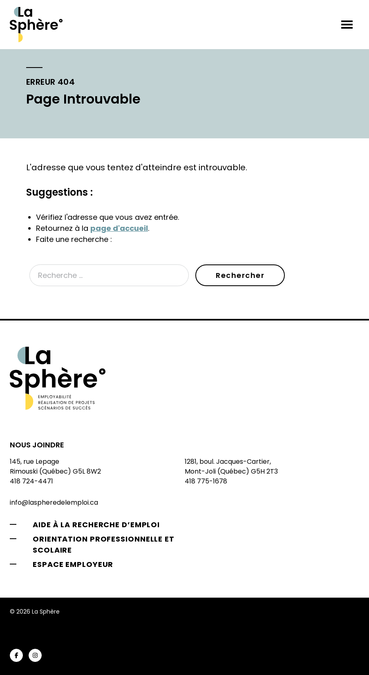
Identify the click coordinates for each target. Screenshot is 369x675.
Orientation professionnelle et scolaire (103, 544)
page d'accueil (119, 228)
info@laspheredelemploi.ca (54, 502)
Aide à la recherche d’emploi (96, 524)
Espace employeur (73, 564)
